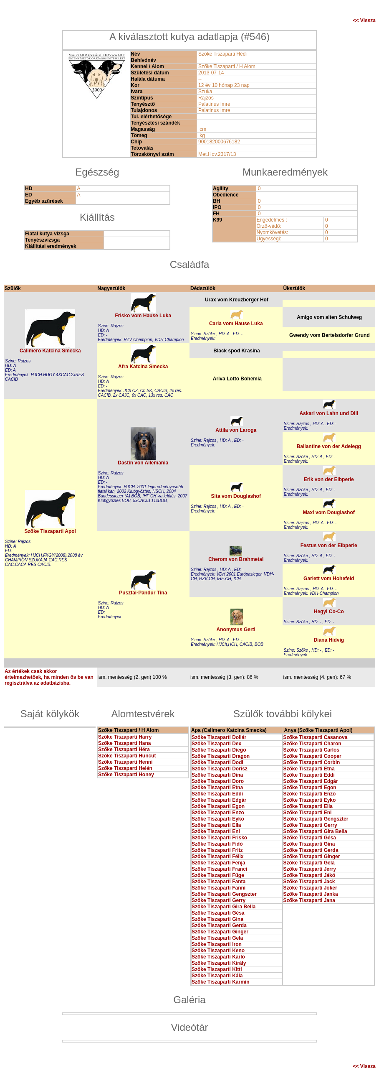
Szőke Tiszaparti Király (219, 963)
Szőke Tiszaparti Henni (125, 762)
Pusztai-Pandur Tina (143, 593)
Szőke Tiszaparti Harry (125, 737)
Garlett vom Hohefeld (328, 578)
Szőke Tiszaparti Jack (309, 882)
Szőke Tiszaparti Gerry (218, 900)
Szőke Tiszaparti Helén (125, 768)
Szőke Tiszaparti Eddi (217, 794)
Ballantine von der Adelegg (329, 446)
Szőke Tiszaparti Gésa (218, 913)
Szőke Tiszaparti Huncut (127, 756)
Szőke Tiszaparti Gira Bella (223, 907)
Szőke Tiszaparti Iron (217, 944)
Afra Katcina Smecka (143, 367)
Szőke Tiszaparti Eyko (218, 819)
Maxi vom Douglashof (329, 512)
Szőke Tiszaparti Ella (216, 825)
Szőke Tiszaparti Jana (309, 900)
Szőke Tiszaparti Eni (216, 831)
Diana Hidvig (328, 640)
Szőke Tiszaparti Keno (218, 950)
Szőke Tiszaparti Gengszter (224, 894)
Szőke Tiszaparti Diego (219, 750)
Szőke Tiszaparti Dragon (221, 756)
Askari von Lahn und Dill (328, 413)
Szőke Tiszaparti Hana (124, 743)
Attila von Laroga (235, 430)
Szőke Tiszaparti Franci (219, 869)
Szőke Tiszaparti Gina (217, 919)
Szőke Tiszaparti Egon (218, 806)
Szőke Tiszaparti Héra (124, 749)
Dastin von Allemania (143, 463)
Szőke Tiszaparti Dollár (219, 737)
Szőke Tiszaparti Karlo (218, 957)
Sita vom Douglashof (236, 496)
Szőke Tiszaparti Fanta (218, 882)
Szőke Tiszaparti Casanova (315, 737)
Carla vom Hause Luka (236, 323)
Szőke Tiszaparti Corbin (311, 762)
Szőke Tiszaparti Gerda (219, 925)
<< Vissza (364, 20)
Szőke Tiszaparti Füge (218, 875)
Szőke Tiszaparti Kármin (221, 982)
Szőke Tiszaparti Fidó (217, 844)
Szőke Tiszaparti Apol (50, 531)
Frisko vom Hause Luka (143, 316)
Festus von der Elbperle (329, 545)
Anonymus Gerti (236, 629)
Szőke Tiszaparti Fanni (218, 888)
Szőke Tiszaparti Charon (312, 744)
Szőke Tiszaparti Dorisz (220, 769)
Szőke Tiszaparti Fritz (217, 850)
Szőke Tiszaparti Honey (126, 774)
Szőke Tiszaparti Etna (217, 787)
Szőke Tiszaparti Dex (216, 744)
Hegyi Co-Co (329, 611)
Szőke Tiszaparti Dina (217, 775)
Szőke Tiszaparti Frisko (219, 838)
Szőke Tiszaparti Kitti (217, 969)
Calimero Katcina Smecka (50, 351)
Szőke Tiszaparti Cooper (312, 756)
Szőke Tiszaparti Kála (217, 976)
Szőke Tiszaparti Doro (218, 781)
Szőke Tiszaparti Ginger (220, 932)
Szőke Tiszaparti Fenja (218, 863)
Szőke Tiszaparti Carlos (311, 750)
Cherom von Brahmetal (235, 559)
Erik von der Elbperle (329, 479)
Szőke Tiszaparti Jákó (309, 875)
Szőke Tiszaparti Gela (217, 938)
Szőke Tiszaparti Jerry (309, 869)
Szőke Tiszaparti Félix (218, 856)
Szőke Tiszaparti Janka (310, 894)
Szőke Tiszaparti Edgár (219, 800)
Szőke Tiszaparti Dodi (217, 762)
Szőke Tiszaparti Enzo (218, 813)
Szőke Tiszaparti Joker (310, 888)
